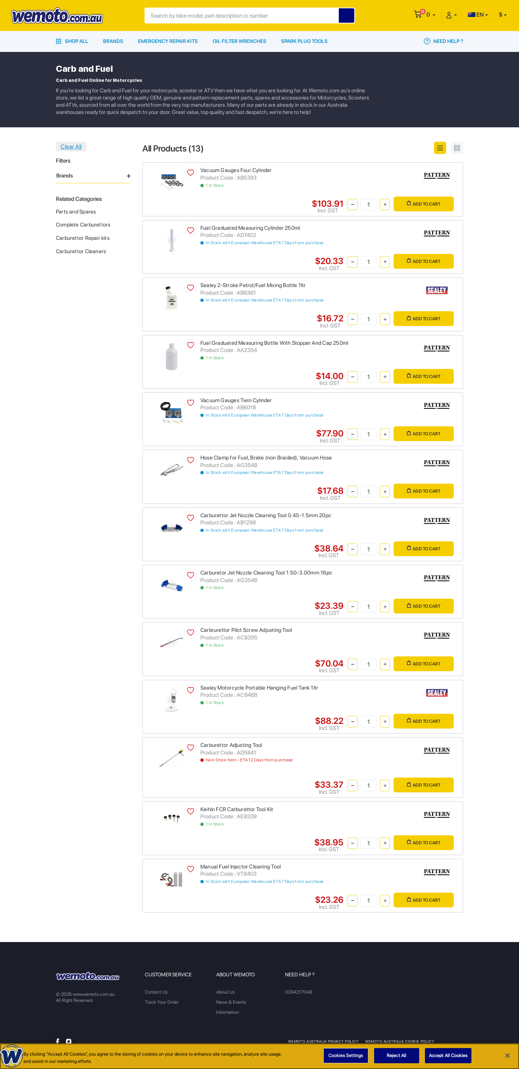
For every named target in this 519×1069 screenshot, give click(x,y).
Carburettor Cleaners (81, 251)
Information (227, 1012)
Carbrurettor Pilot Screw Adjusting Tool (246, 630)
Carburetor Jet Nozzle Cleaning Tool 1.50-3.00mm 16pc (266, 572)
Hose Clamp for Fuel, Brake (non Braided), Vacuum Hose (266, 457)
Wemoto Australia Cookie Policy (399, 1041)
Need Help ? (443, 41)
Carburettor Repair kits (83, 238)
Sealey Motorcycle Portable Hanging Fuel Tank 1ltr (259, 688)
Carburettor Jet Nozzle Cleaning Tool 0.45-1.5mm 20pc (265, 515)
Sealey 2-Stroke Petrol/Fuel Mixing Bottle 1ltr (253, 285)
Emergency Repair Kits (168, 41)
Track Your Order (162, 1002)
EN (476, 14)
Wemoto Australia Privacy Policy (323, 1041)
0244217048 (298, 992)
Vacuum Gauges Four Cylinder (236, 170)
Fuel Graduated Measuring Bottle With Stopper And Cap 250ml (274, 343)
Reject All (396, 1057)
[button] (430, 14)
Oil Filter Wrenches (239, 41)
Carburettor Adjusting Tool (231, 745)
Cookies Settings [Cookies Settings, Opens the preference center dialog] (345, 1057)
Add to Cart (423, 204)
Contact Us (156, 992)
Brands (113, 41)
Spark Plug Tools (304, 41)
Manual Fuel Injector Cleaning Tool (240, 866)
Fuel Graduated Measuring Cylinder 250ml (250, 228)
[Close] (507, 1057)
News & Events (231, 1002)
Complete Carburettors (83, 224)
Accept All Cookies (448, 1057)
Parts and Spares (76, 211)
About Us (225, 992)
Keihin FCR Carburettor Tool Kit (237, 809)
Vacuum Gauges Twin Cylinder (236, 400)
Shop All (72, 41)
